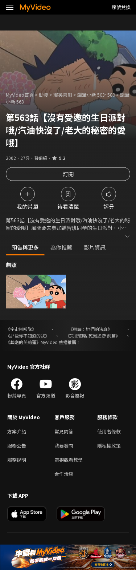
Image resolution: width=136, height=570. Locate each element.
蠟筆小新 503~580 (96, 94)
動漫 (43, 94)
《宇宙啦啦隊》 (21, 329)
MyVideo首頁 (20, 94)
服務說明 (16, 459)
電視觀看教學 (68, 459)
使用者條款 (109, 431)
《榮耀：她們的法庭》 (90, 329)
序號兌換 (121, 7)
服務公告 (16, 445)
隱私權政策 (109, 445)
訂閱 (68, 174)
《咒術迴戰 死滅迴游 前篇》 (93, 335)
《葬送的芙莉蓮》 (23, 342)
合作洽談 (63, 473)
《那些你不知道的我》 (27, 335)
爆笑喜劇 (62, 94)
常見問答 (63, 431)
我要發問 (63, 445)
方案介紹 (16, 431)
